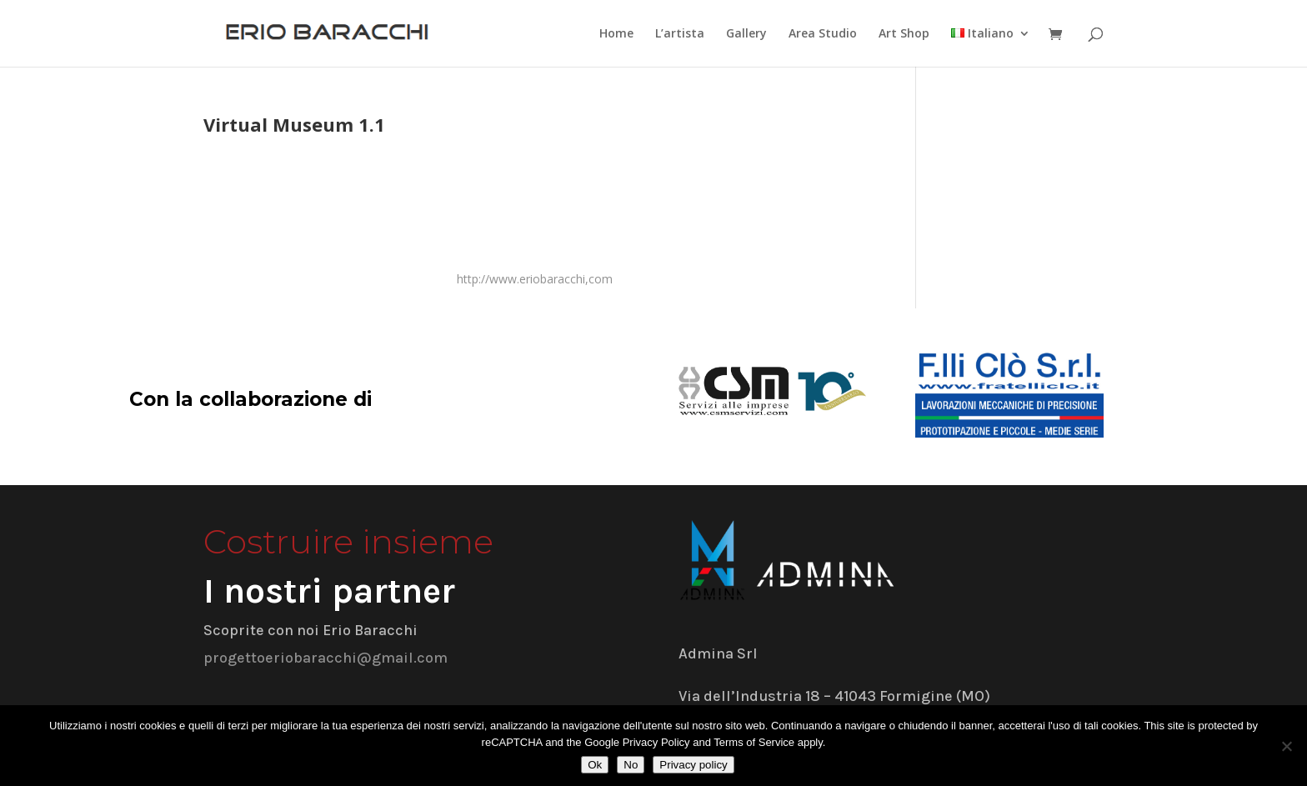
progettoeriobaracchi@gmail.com (325, 657)
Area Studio (823, 34)
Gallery (746, 34)
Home (616, 34)
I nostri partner (329, 591)
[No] (1286, 746)
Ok (595, 764)
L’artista (679, 34)
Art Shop (904, 34)
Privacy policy (693, 764)
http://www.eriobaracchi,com (535, 279)
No (630, 764)
